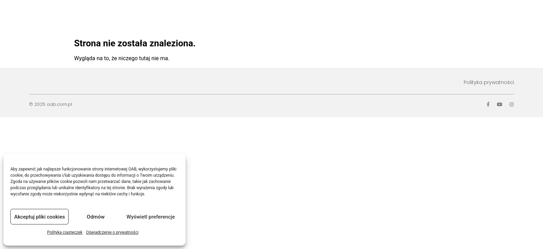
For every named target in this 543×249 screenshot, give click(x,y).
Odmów (96, 217)
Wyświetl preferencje (150, 217)
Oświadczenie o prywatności (112, 232)
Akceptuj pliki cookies (39, 217)
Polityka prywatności (489, 82)
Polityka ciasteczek (64, 232)
